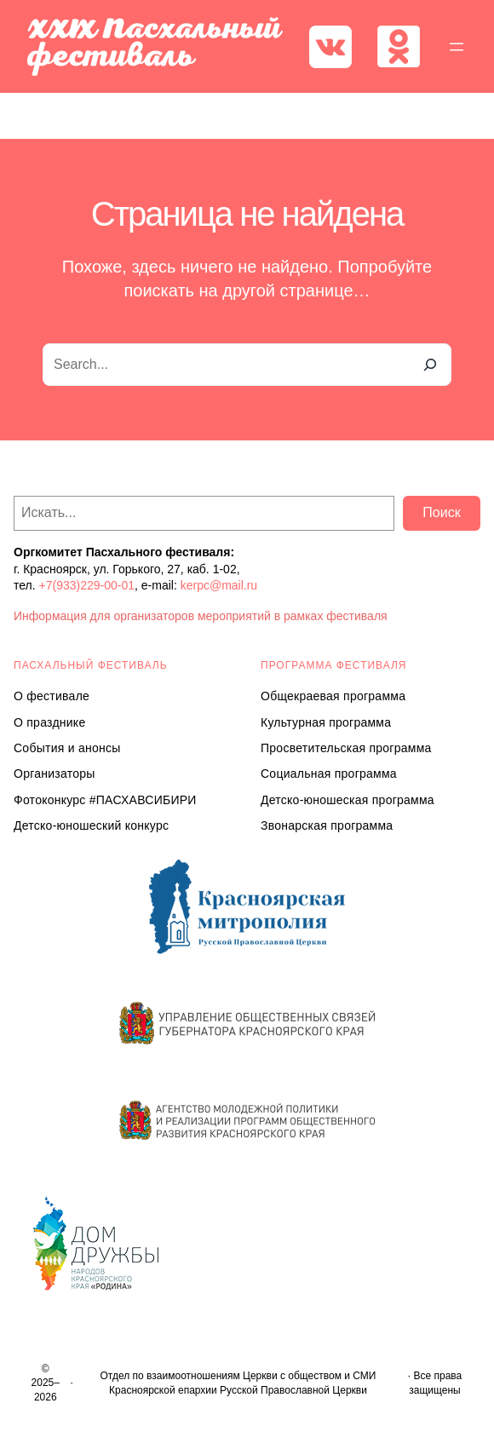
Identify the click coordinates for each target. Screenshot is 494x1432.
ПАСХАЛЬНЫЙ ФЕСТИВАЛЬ (91, 665)
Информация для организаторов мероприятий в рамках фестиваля (201, 616)
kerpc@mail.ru (219, 585)
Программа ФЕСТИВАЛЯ (334, 665)
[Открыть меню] (456, 47)
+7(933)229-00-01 (87, 585)
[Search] (430, 365)
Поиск (441, 512)
